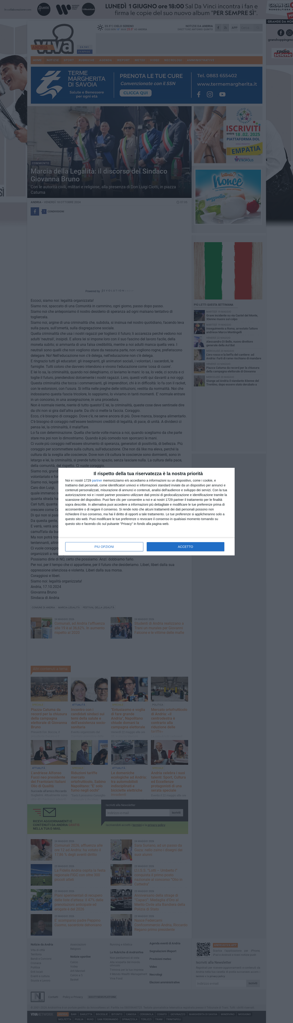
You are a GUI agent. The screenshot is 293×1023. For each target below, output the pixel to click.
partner (97, 480)
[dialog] (146, 511)
